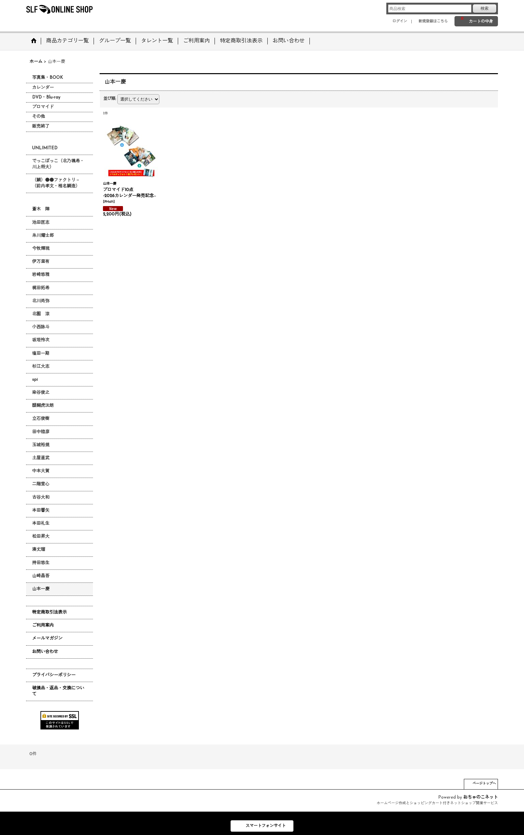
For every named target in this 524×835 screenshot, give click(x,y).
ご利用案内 (43, 625)
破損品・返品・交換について (58, 691)
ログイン (399, 21)
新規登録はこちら (433, 21)
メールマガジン (47, 638)
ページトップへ (484, 784)
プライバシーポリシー (54, 675)
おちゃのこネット (480, 797)
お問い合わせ (45, 652)
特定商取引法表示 (49, 612)
